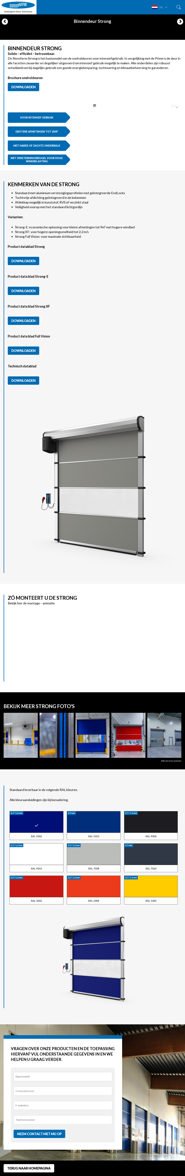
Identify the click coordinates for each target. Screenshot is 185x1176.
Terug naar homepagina (29, 1168)
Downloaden (23, 87)
